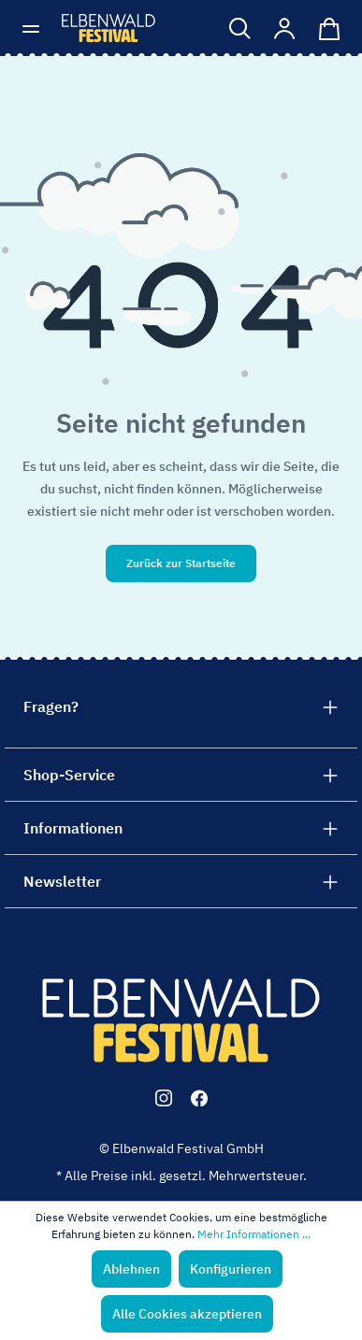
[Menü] (36, 28)
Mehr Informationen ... (254, 1234)
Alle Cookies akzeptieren (187, 1313)
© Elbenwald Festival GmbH (181, 1148)
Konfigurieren (230, 1269)
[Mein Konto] (285, 28)
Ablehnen (131, 1269)
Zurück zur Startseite (181, 563)
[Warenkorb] (325, 28)
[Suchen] (240, 28)
